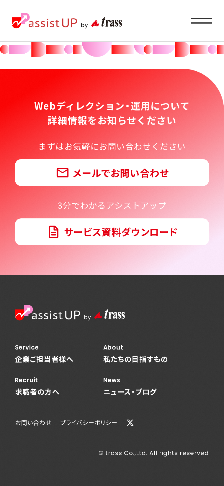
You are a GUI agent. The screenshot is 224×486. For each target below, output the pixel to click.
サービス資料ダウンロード (121, 231)
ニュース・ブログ (135, 386)
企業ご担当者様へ (44, 354)
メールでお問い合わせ (121, 172)
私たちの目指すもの (135, 354)
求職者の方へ (44, 386)
